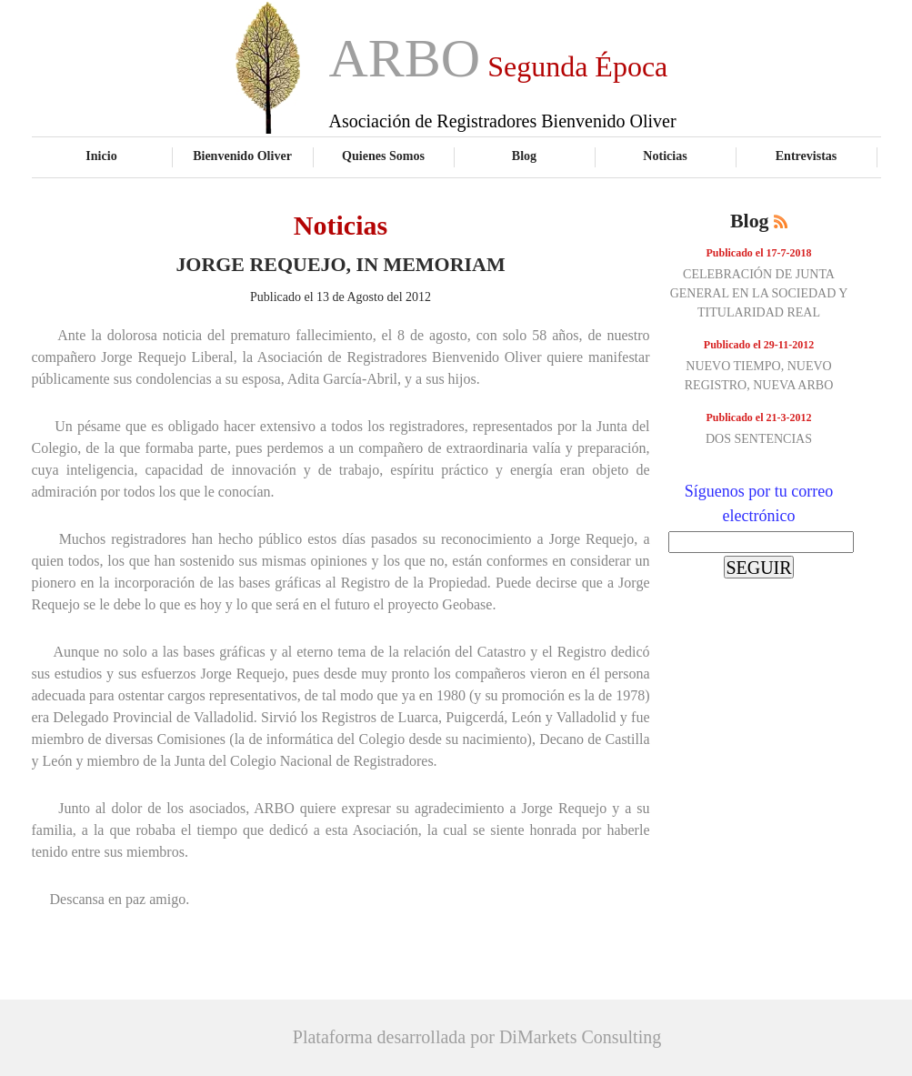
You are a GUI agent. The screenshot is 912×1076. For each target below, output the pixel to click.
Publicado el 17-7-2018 (759, 252)
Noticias (665, 155)
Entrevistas (806, 155)
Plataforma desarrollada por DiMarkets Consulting (477, 1037)
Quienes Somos (383, 155)
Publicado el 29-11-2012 (759, 344)
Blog (524, 155)
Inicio (100, 155)
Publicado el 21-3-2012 (759, 417)
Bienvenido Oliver (242, 155)
